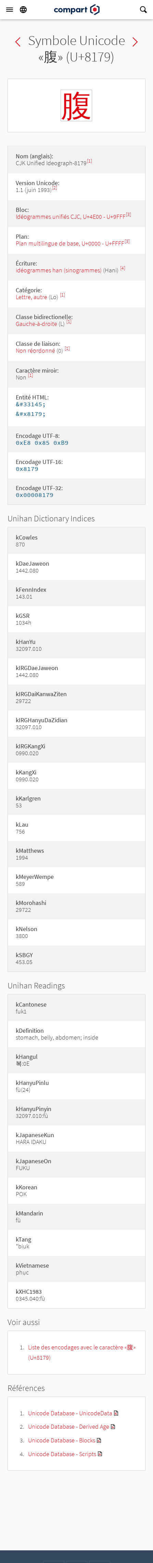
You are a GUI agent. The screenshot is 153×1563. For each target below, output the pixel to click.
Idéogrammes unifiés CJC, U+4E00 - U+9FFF (71, 216)
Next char (135, 42)
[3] (128, 214)
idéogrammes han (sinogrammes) (59, 270)
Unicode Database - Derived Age (68, 1426)
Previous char (18, 42)
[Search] (143, 9)
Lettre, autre (31, 297)
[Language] (23, 9)
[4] (122, 268)
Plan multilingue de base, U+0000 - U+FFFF (70, 243)
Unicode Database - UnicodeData (70, 1413)
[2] (54, 188)
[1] (89, 161)
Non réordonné (35, 350)
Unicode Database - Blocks (61, 1440)
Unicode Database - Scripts (62, 1454)
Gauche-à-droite (36, 324)
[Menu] (9, 9)
